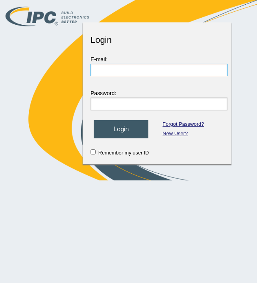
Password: (103, 93)
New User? (175, 133)
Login (121, 129)
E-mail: (99, 59)
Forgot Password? (183, 124)
